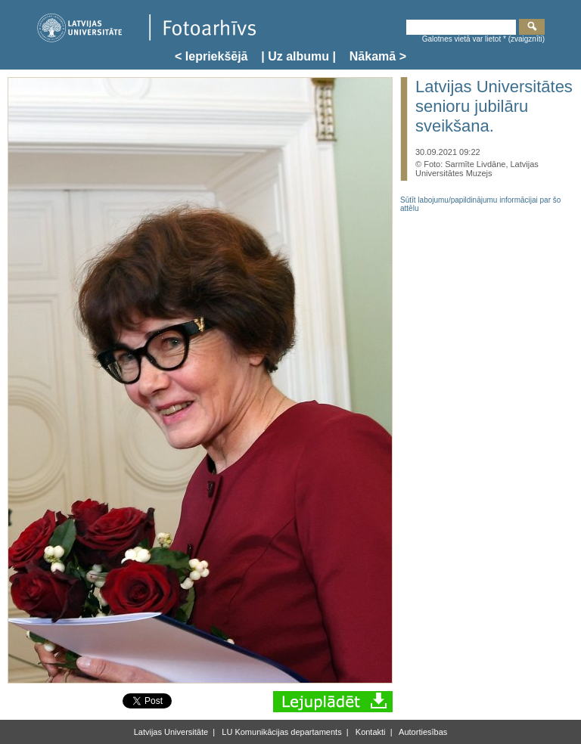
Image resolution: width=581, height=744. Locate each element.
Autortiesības (422, 731)
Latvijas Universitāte (171, 731)
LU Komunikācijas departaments (280, 731)
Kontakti (369, 731)
